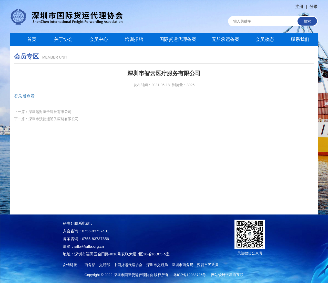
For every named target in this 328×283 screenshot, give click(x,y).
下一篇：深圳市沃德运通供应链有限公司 (46, 119)
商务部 (90, 265)
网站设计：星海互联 (227, 275)
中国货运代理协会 (128, 265)
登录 (314, 6)
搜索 (307, 21)
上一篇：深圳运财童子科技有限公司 (42, 112)
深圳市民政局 (208, 265)
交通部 (104, 265)
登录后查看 (24, 96)
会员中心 (98, 39)
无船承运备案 (225, 39)
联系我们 (300, 39)
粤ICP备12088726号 (189, 275)
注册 (299, 6)
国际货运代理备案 (177, 39)
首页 (27, 39)
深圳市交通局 (157, 265)
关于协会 (63, 39)
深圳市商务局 (182, 265)
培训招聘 (134, 39)
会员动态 (264, 39)
